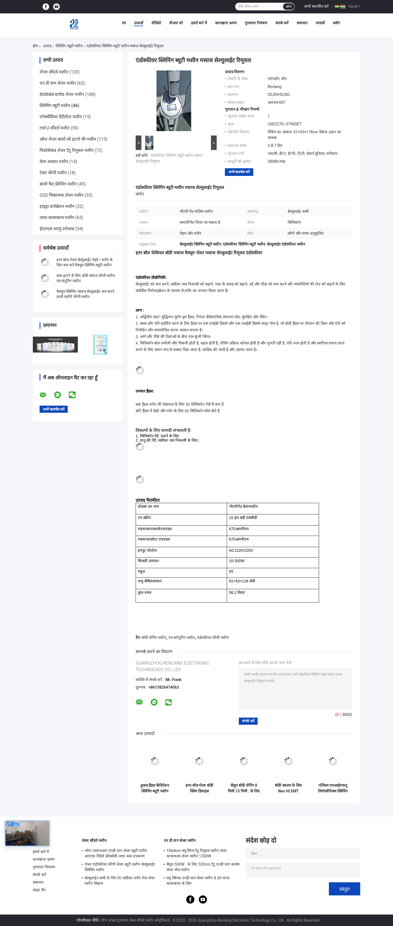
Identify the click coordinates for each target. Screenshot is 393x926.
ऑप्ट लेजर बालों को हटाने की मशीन (68, 139)
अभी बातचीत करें (316, 6)
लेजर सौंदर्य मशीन (54, 72)
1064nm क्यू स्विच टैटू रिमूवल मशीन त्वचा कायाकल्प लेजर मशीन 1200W (196, 853)
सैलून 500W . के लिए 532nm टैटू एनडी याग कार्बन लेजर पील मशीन (203, 867)
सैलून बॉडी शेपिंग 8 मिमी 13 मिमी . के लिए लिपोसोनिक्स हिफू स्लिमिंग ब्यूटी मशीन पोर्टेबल (244, 788)
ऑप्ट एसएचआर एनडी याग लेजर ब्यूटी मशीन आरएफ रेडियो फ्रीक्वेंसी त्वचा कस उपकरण (116, 853)
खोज (289, 6)
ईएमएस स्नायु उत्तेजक (57, 228)
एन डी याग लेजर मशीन (58, 83)
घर (124, 23)
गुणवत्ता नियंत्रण (256, 23)
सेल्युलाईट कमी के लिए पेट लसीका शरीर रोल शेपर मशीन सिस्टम (120, 881)
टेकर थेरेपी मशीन (53, 172)
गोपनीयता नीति (87, 920)
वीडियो (156, 23)
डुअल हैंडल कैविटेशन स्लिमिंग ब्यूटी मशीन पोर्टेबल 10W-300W (155, 788)
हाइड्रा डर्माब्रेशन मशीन (57, 206)
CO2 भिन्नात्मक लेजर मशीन (62, 195)
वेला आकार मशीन (54, 161)
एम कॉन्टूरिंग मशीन (181, 637)
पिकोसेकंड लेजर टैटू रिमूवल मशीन (67, 150)
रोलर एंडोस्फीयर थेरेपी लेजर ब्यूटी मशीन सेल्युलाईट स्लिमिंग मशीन (120, 867)
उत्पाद (47, 46)
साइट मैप (39, 890)
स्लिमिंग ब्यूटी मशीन (69, 46)
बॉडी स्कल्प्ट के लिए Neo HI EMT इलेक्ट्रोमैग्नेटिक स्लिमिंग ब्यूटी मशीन (288, 788)
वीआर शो (176, 23)
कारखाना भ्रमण (226, 23)
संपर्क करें (281, 23)
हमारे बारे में (199, 23)
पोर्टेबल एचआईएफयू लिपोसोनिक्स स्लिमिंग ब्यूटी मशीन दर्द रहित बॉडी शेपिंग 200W (332, 788)
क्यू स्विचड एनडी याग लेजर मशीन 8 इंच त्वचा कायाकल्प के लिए (198, 881)
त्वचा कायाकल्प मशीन (57, 217)
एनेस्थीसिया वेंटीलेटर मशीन (61, 116)
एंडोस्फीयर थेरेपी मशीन (213, 637)
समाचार (302, 23)
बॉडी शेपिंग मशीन (154, 637)
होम (35, 46)
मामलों (320, 23)
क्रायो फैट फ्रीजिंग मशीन (58, 184)
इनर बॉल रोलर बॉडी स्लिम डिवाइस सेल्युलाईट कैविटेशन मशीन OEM (199, 788)
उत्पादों (138, 23)
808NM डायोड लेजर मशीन (62, 94)
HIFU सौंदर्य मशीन (55, 128)
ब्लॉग (336, 23)
